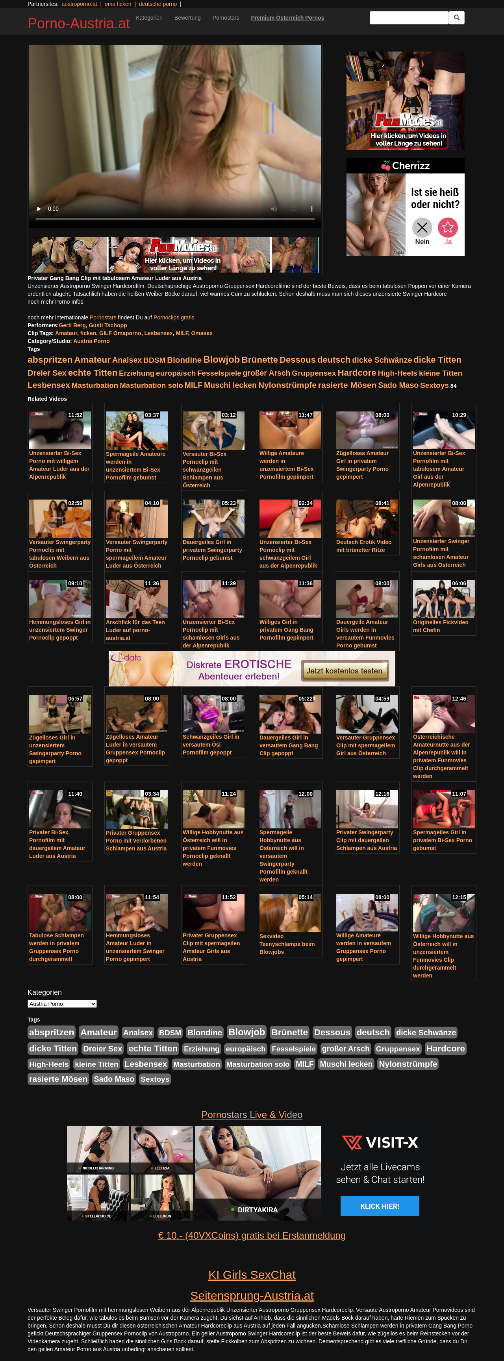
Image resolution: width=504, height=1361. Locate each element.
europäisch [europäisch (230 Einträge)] (176, 373)
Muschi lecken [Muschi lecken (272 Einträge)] (230, 385)
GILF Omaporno (120, 333)
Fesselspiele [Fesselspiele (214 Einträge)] (219, 373)
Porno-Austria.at (79, 23)
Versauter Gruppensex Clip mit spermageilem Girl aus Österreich (365, 745)
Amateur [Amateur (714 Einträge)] (92, 359)
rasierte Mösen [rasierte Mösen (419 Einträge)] (347, 384)
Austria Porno (91, 341)
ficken (88, 333)
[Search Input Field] (409, 17)
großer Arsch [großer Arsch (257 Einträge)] (267, 373)
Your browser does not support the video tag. (175, 136)
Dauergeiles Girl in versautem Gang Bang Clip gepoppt (288, 745)
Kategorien (149, 18)
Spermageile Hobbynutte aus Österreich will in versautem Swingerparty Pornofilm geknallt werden (283, 856)
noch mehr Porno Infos (55, 302)
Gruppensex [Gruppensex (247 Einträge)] (314, 373)
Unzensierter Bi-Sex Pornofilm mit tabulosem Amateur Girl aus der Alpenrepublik (439, 469)
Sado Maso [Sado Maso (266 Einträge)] (398, 385)
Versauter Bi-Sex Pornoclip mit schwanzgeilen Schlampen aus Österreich (204, 470)
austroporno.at (79, 4)
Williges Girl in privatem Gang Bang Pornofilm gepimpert (286, 630)
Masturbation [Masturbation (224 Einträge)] (95, 385)
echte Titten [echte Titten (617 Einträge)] (92, 373)
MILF (182, 333)
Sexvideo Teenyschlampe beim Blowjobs (287, 944)
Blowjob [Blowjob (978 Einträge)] (221, 359)
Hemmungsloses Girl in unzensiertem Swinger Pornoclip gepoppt (60, 630)
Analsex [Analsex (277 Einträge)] (127, 360)
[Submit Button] (457, 17)
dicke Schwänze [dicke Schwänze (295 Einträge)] (382, 360)
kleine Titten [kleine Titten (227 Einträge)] (440, 373)
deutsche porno (158, 4)
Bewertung (187, 18)
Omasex (201, 333)
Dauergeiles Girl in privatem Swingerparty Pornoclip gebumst (212, 550)
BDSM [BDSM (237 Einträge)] (154, 360)
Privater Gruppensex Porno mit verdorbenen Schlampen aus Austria (136, 841)
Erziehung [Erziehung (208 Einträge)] (136, 373)
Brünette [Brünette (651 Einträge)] (259, 360)
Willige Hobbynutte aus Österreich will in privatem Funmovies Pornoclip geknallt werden (213, 848)
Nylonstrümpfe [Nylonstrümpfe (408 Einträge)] (287, 384)
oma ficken (118, 4)
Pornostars (226, 18)
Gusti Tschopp (108, 325)
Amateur (66, 333)
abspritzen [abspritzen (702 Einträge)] (50, 359)
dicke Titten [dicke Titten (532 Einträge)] (437, 360)
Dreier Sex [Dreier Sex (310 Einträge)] (47, 373)
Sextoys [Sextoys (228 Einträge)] (434, 385)
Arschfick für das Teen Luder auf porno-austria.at (135, 630)
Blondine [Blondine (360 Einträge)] (184, 359)
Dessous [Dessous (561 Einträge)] (298, 360)
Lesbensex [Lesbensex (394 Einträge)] (49, 384)
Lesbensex (158, 333)
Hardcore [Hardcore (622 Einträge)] (356, 373)
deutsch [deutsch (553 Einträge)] (333, 360)
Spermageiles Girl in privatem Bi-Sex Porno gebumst (442, 840)
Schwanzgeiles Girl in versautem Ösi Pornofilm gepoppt (211, 745)
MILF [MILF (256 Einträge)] (193, 385)
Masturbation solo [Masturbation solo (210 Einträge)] (151, 385)
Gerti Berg (72, 325)
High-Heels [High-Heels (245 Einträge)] (397, 373)
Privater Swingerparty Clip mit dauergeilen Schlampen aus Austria (366, 840)
